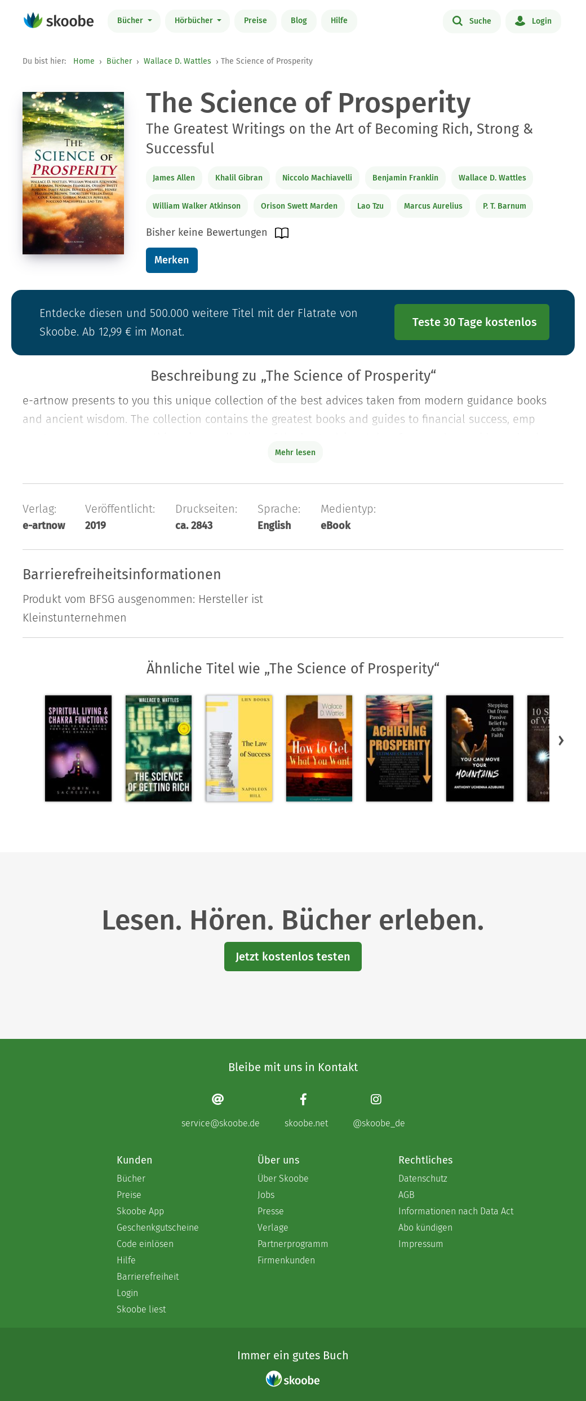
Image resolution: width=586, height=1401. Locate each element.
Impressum (420, 1244)
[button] (561, 740)
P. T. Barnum (504, 206)
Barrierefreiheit (148, 1276)
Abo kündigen (425, 1227)
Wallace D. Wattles (177, 61)
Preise (255, 20)
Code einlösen (145, 1244)
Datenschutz (422, 1178)
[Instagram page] (378, 1111)
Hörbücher (195, 20)
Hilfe (339, 20)
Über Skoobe (283, 1178)
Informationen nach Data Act (455, 1211)
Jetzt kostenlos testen (293, 956)
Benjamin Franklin (405, 178)
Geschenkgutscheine (158, 1227)
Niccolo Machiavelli (317, 178)
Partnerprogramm (293, 1244)
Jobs (266, 1194)
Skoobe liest (141, 1309)
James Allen (174, 178)
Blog (299, 20)
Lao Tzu (370, 206)
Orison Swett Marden (299, 206)
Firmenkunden (286, 1260)
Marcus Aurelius (433, 206)
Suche (471, 20)
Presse (271, 1211)
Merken (171, 260)
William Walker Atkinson (197, 206)
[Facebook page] (306, 1111)
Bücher (131, 20)
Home (84, 61)
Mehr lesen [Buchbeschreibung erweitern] (295, 452)
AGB (406, 1194)
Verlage (273, 1227)
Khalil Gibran (239, 178)
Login (533, 20)
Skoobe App (140, 1211)
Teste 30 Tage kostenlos (474, 322)
